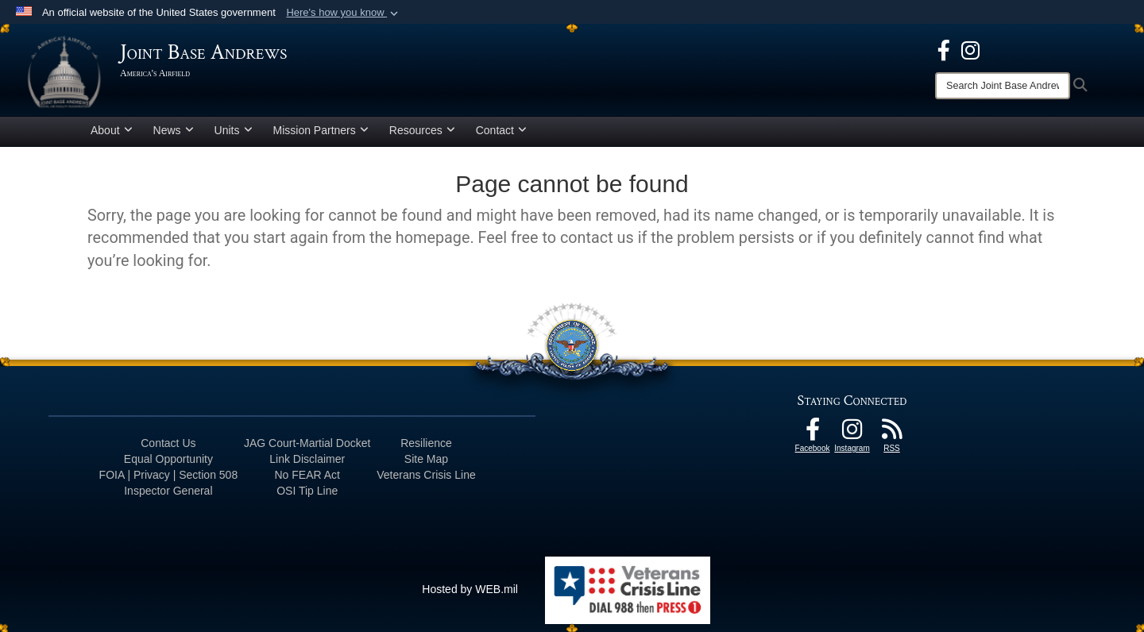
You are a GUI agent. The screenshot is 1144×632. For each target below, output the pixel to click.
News (173, 130)
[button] (343, 13)
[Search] (1002, 85)
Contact (501, 130)
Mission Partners (321, 130)
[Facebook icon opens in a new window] (943, 49)
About (112, 130)
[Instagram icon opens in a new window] (970, 49)
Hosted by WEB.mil (470, 589)
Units (233, 130)
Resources (422, 130)
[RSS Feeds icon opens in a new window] (892, 433)
